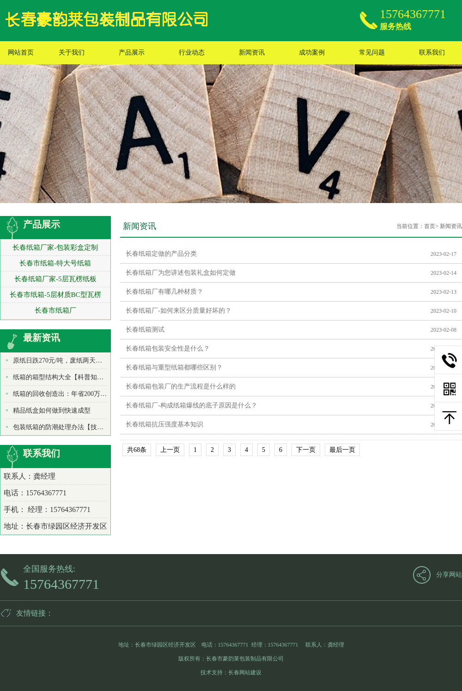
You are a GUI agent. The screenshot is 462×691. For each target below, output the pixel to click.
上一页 (170, 449)
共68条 (136, 449)
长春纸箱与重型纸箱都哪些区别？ (174, 367)
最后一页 (342, 449)
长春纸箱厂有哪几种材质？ (164, 291)
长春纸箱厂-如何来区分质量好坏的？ (178, 310)
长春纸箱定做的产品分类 (161, 253)
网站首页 (21, 52)
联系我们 (432, 52)
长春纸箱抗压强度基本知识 (164, 424)
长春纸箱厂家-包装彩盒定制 (55, 247)
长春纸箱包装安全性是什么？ (168, 348)
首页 (429, 226)
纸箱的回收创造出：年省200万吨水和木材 (73, 393)
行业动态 (192, 52)
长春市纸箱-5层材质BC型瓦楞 (55, 294)
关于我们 (72, 52)
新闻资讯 (252, 52)
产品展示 (132, 52)
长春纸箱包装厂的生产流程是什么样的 (181, 386)
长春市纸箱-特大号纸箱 (55, 263)
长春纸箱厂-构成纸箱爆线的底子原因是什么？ (191, 405)
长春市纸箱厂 (55, 310)
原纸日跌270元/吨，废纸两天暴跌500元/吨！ (76, 360)
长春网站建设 (244, 672)
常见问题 (372, 52)
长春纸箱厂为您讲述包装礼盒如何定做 (181, 272)
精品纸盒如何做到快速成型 (52, 410)
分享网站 (449, 574)
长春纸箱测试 (145, 329)
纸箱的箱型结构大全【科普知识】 (61, 377)
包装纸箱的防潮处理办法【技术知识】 (68, 427)
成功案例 (312, 52)
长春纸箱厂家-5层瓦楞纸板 (55, 279)
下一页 (306, 449)
